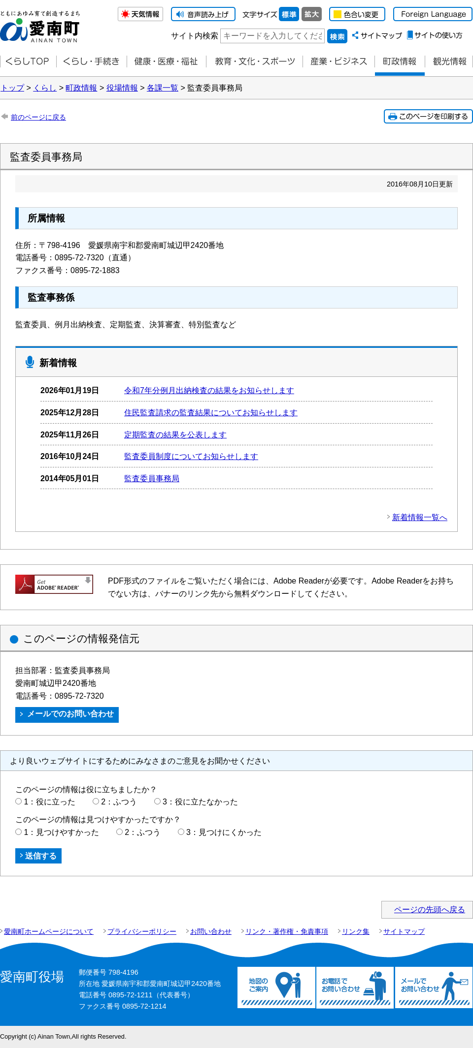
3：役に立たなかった (200, 802)
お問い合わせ (211, 931)
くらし (45, 88)
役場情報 (122, 88)
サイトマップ (404, 931)
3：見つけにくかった (224, 832)
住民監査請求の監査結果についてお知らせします (211, 412)
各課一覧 (162, 88)
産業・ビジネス (338, 62)
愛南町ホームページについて (49, 931)
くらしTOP (28, 62)
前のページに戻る (38, 117)
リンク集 (356, 931)
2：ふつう (119, 802)
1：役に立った (49, 802)
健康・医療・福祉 (166, 62)
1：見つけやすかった (61, 832)
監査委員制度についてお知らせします (191, 456)
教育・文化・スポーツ (254, 62)
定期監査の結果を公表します (175, 435)
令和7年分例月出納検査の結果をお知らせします (209, 390)
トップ (12, 88)
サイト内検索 (194, 35)
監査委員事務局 (151, 478)
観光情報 (449, 62)
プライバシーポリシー (141, 931)
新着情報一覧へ (419, 517)
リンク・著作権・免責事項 (286, 931)
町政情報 (399, 62)
